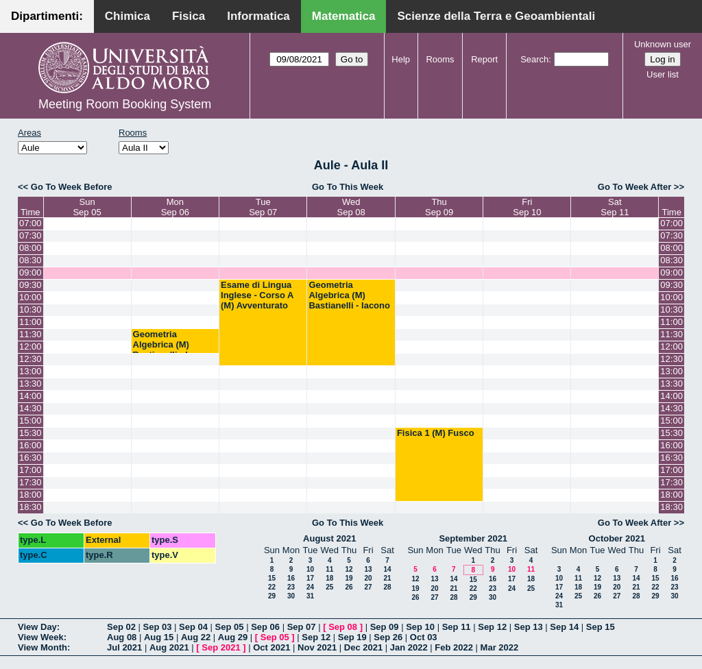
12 (348, 569)
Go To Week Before (71, 187)
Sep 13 (528, 627)
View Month (42, 647)
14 (387, 569)
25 (329, 587)
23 (291, 587)
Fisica (188, 16)
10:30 (30, 309)
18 (329, 578)
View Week (41, 637)
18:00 (30, 494)
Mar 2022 (500, 647)
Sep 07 (301, 627)
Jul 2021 (124, 647)
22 (272, 587)
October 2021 (617, 538)
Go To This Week (347, 187)
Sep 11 (456, 627)
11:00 (30, 322)
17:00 (30, 470)
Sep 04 (193, 627)
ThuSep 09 (439, 207)
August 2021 (329, 538)
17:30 (30, 482)
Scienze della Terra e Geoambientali (496, 16)
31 (310, 596)
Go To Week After (634, 187)
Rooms (440, 59)
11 (329, 569)
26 (348, 587)
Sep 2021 (221, 647)
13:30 (30, 383)
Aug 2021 (169, 647)
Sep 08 (342, 627)
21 (387, 578)
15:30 (30, 433)
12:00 (30, 346)
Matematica (344, 16)
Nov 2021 (317, 647)
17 (310, 578)
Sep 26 (388, 637)
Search (534, 59)
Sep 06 (265, 627)
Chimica (127, 16)
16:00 (30, 445)
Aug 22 (195, 637)
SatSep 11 (615, 207)
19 (348, 578)
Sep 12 (492, 627)
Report (484, 59)
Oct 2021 (271, 647)
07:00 (30, 223)
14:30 (30, 408)
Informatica (258, 16)
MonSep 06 (175, 207)
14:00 (30, 396)
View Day (37, 627)
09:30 (30, 285)
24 (310, 587)
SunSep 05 (87, 207)
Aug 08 (121, 637)
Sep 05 (229, 627)
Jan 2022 (409, 647)
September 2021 (473, 538)
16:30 (30, 457)
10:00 (30, 297)
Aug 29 (232, 637)
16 (291, 578)
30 (291, 596)
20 (368, 578)
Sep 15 (600, 627)
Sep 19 (352, 637)
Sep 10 (420, 627)
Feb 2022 (454, 647)
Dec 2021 (363, 647)
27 (368, 587)
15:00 (30, 420)
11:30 (30, 334)
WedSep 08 (351, 207)
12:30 (30, 359)
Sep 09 (384, 627)
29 (272, 596)
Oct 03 (423, 637)
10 (310, 569)
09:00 (30, 272)
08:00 (30, 248)
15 (272, 578)
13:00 (30, 371)
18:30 (30, 507)
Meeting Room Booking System (124, 104)
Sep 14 (564, 627)
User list (662, 74)
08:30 (30, 260)
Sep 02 (121, 627)
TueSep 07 (263, 207)
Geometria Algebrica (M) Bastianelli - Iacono (348, 295)
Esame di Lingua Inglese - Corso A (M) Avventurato (257, 295)
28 (387, 587)
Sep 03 (157, 627)
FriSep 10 (527, 207)
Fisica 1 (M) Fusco (435, 433)
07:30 (30, 235)
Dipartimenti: (47, 16)
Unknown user (662, 44)
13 (368, 569)
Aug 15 (158, 637)
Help (400, 59)
